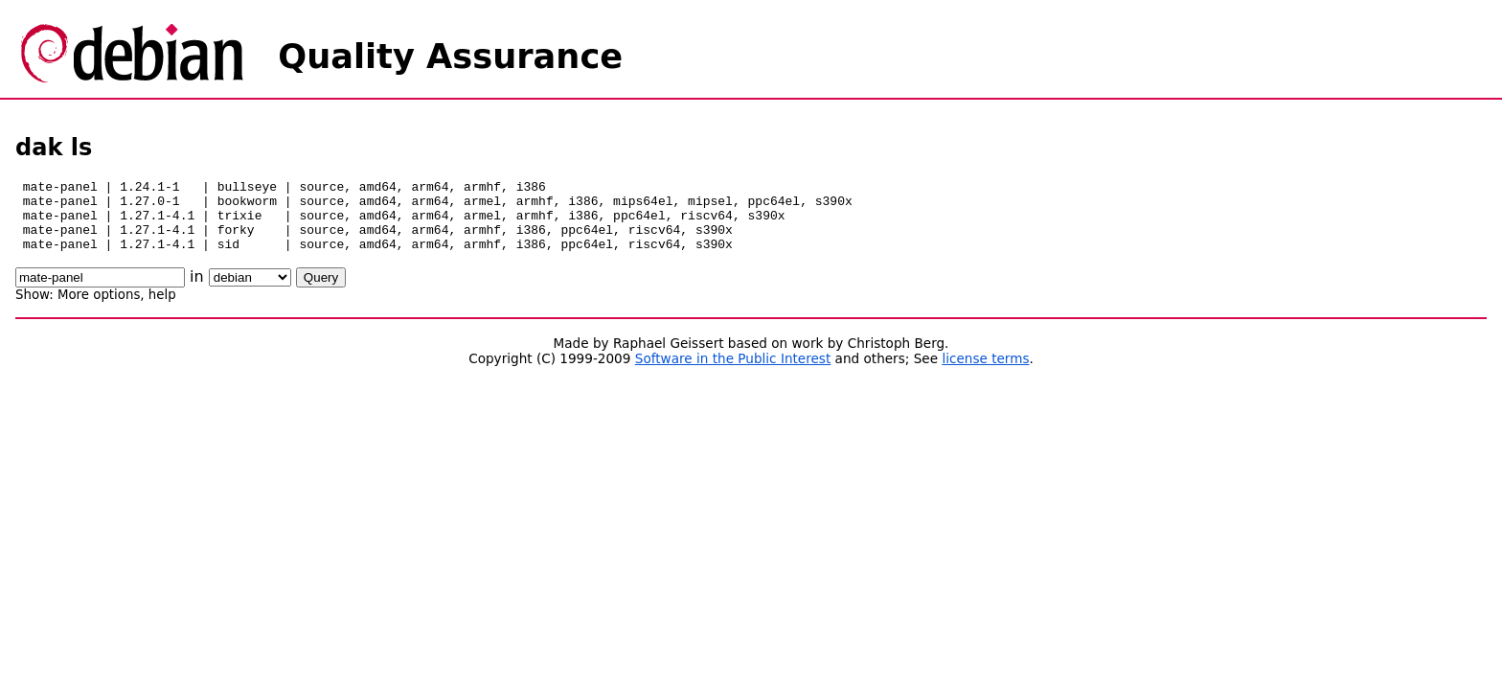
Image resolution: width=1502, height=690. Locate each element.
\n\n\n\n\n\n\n (250, 292)
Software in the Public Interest (733, 372)
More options (98, 309)
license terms (985, 372)
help (162, 309)
